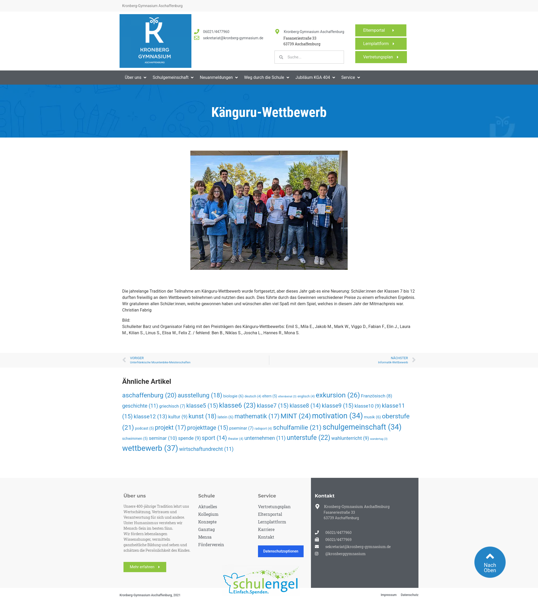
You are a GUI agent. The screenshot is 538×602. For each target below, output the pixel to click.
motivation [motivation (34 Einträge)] (337, 415)
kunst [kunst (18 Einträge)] (203, 416)
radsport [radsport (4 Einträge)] (263, 428)
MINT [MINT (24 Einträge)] (296, 416)
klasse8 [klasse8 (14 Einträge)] (305, 405)
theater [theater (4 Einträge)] (235, 439)
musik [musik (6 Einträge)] (372, 417)
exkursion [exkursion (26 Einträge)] (338, 395)
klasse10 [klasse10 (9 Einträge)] (367, 406)
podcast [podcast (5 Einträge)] (144, 428)
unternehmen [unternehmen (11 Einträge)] (265, 438)
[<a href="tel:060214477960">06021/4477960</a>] (196, 31)
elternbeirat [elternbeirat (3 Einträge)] (287, 396)
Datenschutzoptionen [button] (280, 551)
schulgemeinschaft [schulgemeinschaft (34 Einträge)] (361, 427)
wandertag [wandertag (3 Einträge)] (379, 439)
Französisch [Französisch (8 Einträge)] (376, 395)
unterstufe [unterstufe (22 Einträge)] (308, 437)
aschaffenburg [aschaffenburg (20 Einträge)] (149, 395)
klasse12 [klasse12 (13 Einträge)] (150, 416)
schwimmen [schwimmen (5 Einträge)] (135, 438)
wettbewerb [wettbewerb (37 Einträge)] (150, 448)
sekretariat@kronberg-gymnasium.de (233, 38)
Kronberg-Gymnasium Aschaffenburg (314, 32)
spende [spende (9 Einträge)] (189, 438)
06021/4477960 (216, 32)
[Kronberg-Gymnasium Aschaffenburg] (277, 31)
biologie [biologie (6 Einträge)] (233, 396)
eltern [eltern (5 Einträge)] (269, 396)
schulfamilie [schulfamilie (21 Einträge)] (297, 427)
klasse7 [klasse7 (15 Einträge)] (272, 405)
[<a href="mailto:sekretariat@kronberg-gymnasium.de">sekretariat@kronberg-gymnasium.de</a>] (196, 38)
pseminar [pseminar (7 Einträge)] (241, 428)
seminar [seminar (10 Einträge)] (163, 438)
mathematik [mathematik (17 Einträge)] (256, 416)
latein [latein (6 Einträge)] (226, 417)
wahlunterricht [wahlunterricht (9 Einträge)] (350, 438)
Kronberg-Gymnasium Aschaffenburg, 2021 (150, 595)
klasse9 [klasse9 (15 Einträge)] (337, 405)
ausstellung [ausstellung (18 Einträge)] (199, 395)
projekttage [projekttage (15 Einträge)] (207, 427)
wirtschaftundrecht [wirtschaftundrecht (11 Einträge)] (206, 449)
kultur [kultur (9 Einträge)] (177, 416)
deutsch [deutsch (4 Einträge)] (253, 396)
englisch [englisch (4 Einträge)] (306, 396)
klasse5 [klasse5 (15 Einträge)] (202, 405)
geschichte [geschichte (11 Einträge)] (140, 406)
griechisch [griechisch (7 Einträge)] (172, 406)
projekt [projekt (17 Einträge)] (170, 427)
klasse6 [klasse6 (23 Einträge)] (237, 405)
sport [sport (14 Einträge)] (214, 438)
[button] (136, 77)
